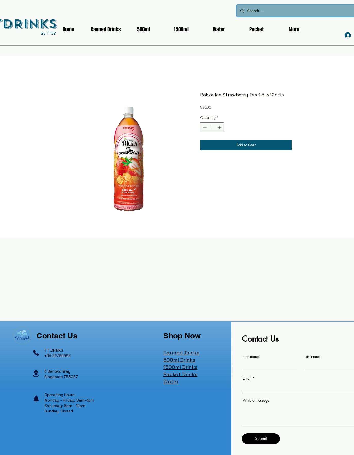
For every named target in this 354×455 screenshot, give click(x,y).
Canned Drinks (181, 352)
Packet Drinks (180, 374)
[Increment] (220, 127)
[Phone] (36, 353)
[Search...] (298, 11)
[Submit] (261, 438)
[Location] (36, 374)
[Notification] (36, 399)
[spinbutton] (212, 127)
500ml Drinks (179, 360)
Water (171, 381)
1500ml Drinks (180, 367)
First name (251, 356)
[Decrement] (204, 127)
